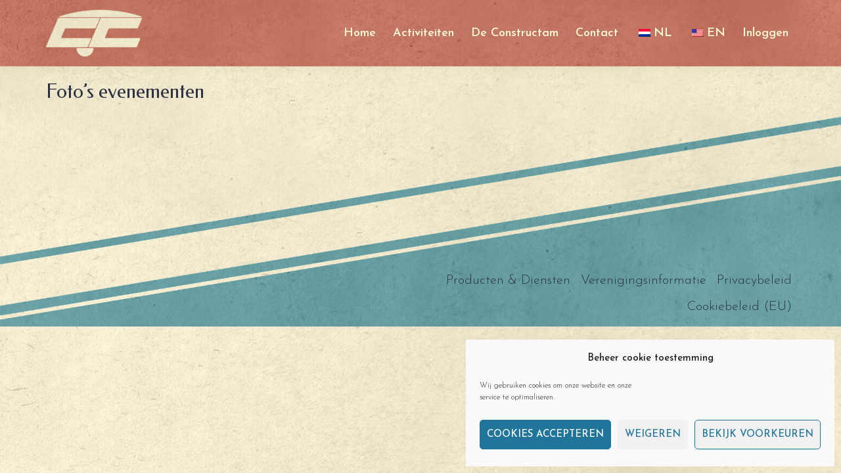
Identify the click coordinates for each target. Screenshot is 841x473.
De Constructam (514, 33)
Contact (597, 33)
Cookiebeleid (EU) (739, 306)
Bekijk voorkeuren (757, 434)
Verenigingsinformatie (643, 280)
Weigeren (653, 434)
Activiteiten (423, 33)
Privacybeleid (754, 280)
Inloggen (765, 33)
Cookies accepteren (545, 434)
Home (360, 33)
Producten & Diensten (508, 280)
